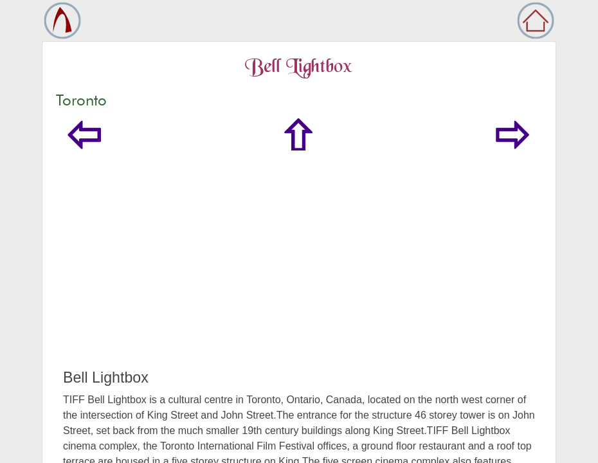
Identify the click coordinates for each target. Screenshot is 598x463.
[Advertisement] (299, 273)
